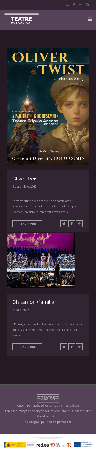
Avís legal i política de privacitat (48, 422)
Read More (27, 223)
